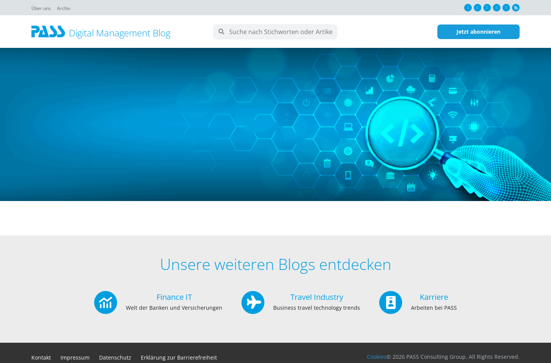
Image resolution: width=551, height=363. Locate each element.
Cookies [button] (376, 356)
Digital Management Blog (119, 32)
